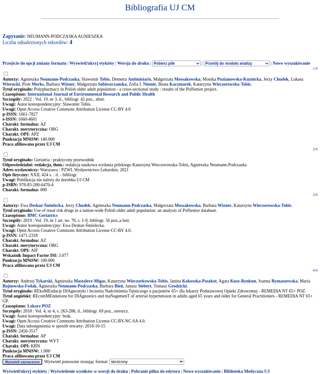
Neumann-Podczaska (59, 79)
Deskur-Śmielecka (46, 205)
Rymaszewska (285, 281)
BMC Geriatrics (43, 215)
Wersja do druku (133, 63)
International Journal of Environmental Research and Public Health (91, 94)
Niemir (149, 84)
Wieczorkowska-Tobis (147, 281)
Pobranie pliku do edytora (155, 371)
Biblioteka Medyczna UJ (247, 371)
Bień (119, 286)
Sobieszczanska (112, 84)
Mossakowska (187, 79)
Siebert (145, 286)
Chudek (281, 79)
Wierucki (11, 84)
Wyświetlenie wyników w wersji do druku (89, 371)
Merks (38, 84)
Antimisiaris (139, 79)
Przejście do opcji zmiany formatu (34, 63)
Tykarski (44, 281)
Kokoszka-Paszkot (199, 281)
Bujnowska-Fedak (19, 286)
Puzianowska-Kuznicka (239, 79)
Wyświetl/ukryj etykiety (91, 63)
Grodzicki (177, 286)
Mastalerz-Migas (89, 281)
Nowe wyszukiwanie (291, 63)
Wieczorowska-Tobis (231, 84)
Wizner (68, 84)
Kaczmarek (180, 84)
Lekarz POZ (39, 306)
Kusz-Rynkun (243, 281)
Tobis (105, 79)
